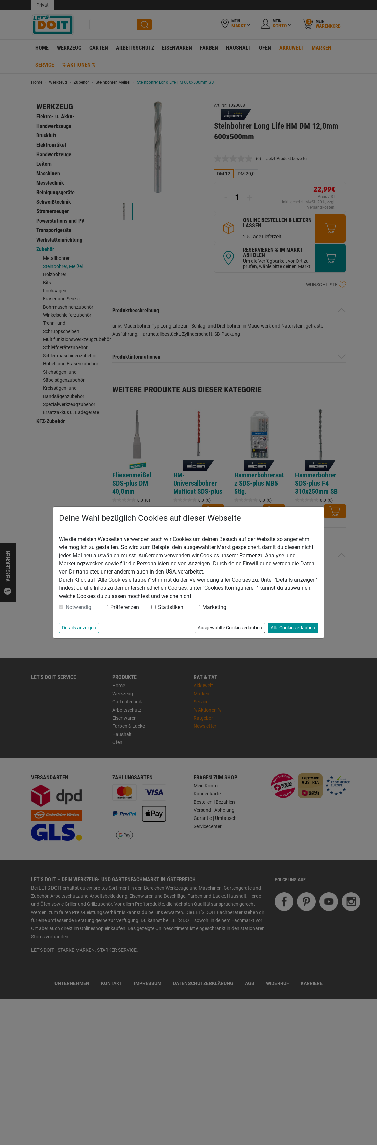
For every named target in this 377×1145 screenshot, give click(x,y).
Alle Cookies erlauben (293, 627)
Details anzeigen (79, 627)
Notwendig (78, 607)
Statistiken (170, 607)
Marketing (214, 607)
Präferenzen (124, 607)
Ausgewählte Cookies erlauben (230, 627)
